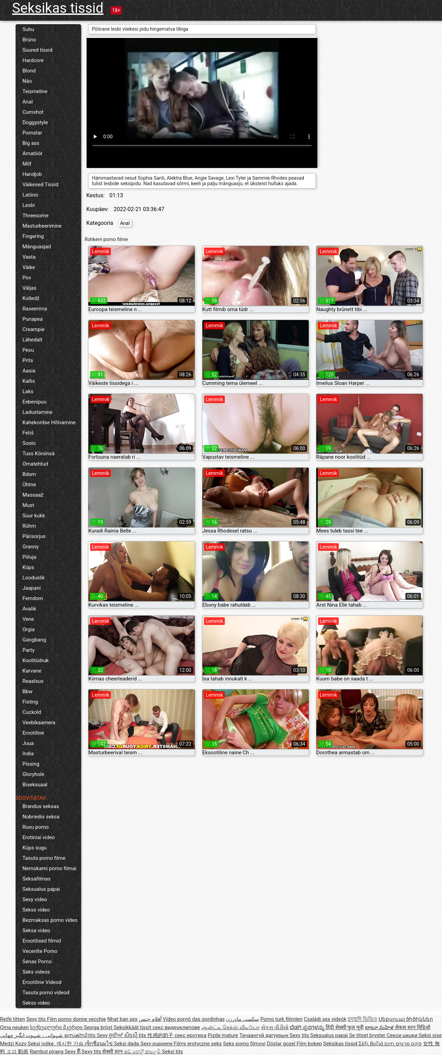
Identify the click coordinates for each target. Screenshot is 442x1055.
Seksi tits (172, 1051)
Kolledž (30, 298)
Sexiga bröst (99, 1027)
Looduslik (33, 578)
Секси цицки (403, 1035)
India (28, 753)
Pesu (28, 350)
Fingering (33, 236)
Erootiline (33, 733)
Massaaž (33, 495)
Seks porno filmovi (244, 1044)
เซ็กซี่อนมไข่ (99, 1044)
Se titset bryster (368, 1035)
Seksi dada (127, 1044)
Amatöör (32, 153)
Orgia (28, 629)
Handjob (32, 174)
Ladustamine (37, 412)
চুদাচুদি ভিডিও (362, 1019)
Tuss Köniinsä (38, 453)
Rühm (29, 526)
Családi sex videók (325, 1019)
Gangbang (34, 640)
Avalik (29, 609)
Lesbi (28, 205)
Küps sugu (34, 848)
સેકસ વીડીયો (275, 1027)
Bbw (27, 691)
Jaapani (31, 588)
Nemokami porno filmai (49, 868)
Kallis (28, 381)
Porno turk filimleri (281, 1019)
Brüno (29, 40)
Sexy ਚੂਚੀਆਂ (110, 1035)
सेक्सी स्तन (113, 1051)
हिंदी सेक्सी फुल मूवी (345, 1027)
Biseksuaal (34, 785)
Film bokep (309, 1044)
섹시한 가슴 (70, 1044)
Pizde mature (223, 1035)
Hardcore (33, 60)
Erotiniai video (38, 837)
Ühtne (29, 484)
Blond (29, 71)
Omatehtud (35, 464)
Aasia (29, 371)
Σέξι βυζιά (371, 1044)
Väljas (29, 288)
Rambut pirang (47, 1051)
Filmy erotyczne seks (198, 1044)
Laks (27, 391)
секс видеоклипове (176, 1027)
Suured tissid (37, 50)
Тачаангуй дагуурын (264, 1035)
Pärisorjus (34, 536)
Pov (26, 278)
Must (28, 505)
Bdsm (29, 474)
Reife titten (12, 1019)
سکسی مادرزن (242, 1019)
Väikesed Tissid (40, 184)
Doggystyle (35, 122)
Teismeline (34, 91)
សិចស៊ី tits (135, 1035)
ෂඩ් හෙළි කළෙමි (143, 1051)
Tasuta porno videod (45, 992)
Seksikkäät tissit (133, 1027)
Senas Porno (37, 961)
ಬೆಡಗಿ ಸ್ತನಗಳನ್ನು (307, 1027)
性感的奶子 (161, 1035)
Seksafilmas (36, 879)
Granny (30, 547)
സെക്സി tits (80, 1035)
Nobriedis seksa (40, 817)
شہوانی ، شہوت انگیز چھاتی (32, 1035)
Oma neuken (14, 1027)
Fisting (30, 702)
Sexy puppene (157, 1044)
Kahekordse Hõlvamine (49, 422)
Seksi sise (430, 1035)
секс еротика (190, 1035)
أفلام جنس (150, 1019)
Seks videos (36, 972)
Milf (26, 164)
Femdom (32, 598)
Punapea (32, 319)
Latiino (30, 195)
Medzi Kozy (14, 1044)
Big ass (30, 143)
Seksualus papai (41, 889)
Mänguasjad (36, 246)
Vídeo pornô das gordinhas (193, 1019)
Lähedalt (32, 340)
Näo (27, 81)
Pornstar (32, 133)
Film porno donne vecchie (76, 1019)
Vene (28, 619)
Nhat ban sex (122, 1019)
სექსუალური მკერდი (57, 1027)
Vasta (29, 257)
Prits (27, 360)
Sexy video (34, 899)
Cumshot (33, 112)
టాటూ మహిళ (380, 1027)
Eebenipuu (34, 402)
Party (28, 650)
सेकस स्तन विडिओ (412, 1027)
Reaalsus (33, 681)
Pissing (30, 764)
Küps (28, 567)
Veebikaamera (38, 722)
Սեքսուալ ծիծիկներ (405, 1019)
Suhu (28, 29)
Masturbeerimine (41, 226)
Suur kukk (33, 515)
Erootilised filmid (41, 941)
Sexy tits (36, 1019)
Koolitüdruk (35, 660)
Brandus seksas (40, 806)
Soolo (29, 443)
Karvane (31, 671)
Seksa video (36, 930)
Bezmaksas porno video (50, 920)
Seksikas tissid (58, 8)
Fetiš (27, 433)
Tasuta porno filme (44, 858)
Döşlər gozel (282, 1044)
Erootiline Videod (41, 982)
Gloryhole (33, 774)
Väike (28, 267)
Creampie (33, 329)
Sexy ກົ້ (73, 1051)
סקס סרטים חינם (403, 1044)
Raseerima (34, 309)
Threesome (35, 215)
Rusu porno (35, 827)
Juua (28, 743)
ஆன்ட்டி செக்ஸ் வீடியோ (230, 1027)
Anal (27, 102)
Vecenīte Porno (39, 951)
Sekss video (36, 910)
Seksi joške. (42, 1044)
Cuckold (31, 712)
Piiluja (29, 557)
